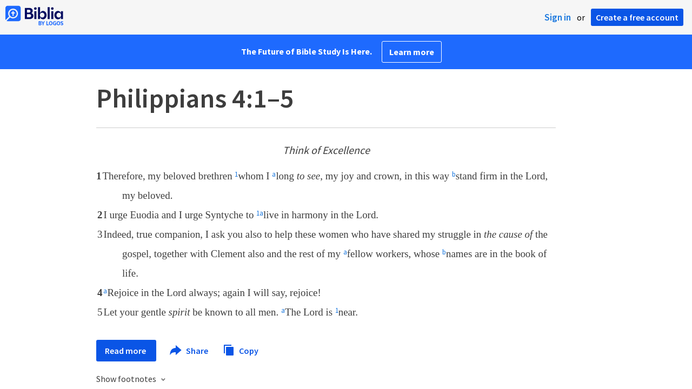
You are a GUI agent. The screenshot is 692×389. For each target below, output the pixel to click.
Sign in (557, 17)
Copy (240, 349)
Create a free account (637, 17)
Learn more (411, 51)
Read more (126, 350)
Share (189, 350)
